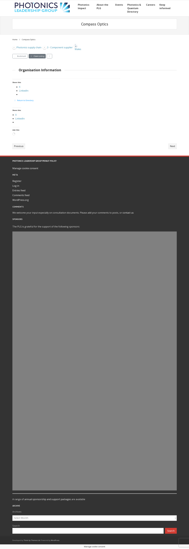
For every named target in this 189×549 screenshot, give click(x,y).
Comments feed (20, 195)
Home (14, 39)
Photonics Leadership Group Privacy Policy (34, 161)
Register (16, 181)
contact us (128, 212)
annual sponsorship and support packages (47, 499)
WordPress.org (20, 200)
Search (16, 525)
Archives (16, 511)
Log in (15, 185)
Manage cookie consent (25, 168)
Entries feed (18, 190)
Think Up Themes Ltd (32, 540)
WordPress (55, 540)
